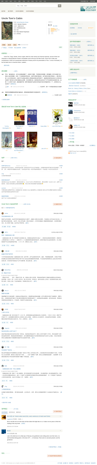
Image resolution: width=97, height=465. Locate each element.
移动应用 (93, 463)
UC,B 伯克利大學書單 (74, 83)
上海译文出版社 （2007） (76, 60)
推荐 (60, 47)
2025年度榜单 (19, 11)
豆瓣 (2, 1)
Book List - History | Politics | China (77, 88)
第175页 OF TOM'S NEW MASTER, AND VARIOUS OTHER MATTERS (28, 416)
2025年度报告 (30, 11)
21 (4, 303)
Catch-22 (31, 126)
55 (4, 245)
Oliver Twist (56, 148)
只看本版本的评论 (10, 207)
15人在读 (71, 132)
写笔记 (5, 47)
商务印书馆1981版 (58, 270)
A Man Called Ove (6, 148)
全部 (15, 71)
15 (4, 322)
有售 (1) (91, 45)
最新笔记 (18, 412)
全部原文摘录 (6, 99)
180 (5, 226)
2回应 (12, 264)
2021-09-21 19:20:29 (21, 180)
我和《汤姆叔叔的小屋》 (8, 235)
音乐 (15, 1)
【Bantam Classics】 (73, 85)
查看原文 (13, 84)
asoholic (4, 188)
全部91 (89, 41)
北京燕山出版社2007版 (56, 232)
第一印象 (7, 347)
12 (9, 226)
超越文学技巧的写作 (7, 254)
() (23, 423)
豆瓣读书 (8, 6)
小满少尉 (7, 251)
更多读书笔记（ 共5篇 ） (55, 447)
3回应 (12, 341)
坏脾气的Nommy (6, 165)
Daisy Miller (44, 126)
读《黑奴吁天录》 (7, 273)
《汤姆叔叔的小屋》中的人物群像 (11, 369)
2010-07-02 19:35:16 (15, 173)
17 (4, 341)
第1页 (9, 430)
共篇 (16, 409)
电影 (11, 1)
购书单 (3, 11)
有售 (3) (91, 50)
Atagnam (7, 328)
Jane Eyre (31, 148)
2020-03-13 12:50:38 (19, 196)
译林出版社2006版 (58, 213)
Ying (6, 386)
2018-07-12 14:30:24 (21, 165)
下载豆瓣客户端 (84, 1)
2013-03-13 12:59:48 (17, 188)
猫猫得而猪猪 (5, 196)
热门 (3, 161)
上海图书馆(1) (73, 72)
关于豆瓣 (60, 463)
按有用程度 (4, 412)
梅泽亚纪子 (77, 118)
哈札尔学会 (7, 270)
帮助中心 (82, 463)
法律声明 (76, 463)
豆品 (45, 1)
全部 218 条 (27, 204)
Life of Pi (43, 148)
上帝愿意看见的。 (7, 389)
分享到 (24, 47)
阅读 (32, 1)
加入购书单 (18, 47)
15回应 (12, 245)
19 (4, 360)
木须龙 (6, 309)
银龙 (6, 366)
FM (36, 1)
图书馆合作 (87, 463)
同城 (24, 1)
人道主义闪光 (5, 312)
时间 (40, 1)
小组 (28, 1)
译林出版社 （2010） (75, 50)
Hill (8, 433)
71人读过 (71, 135)
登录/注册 (92, 1)
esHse (6, 213)
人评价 (55, 26)
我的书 (70, 94)
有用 (61, 165)
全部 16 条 (14, 157)
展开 (27, 223)
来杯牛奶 (76, 103)
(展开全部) (6, 65)
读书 (6, 1)
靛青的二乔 (77, 125)
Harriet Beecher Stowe (22, 22)
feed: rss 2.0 (73, 153)
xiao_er (6, 290)
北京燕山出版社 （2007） (76, 55)
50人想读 (71, 138)
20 (4, 284)
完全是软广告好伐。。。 (8, 350)
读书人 (6, 232)
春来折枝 (9, 95)
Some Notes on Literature (75, 91)
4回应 (11, 284)
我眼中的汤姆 (5, 293)
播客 (19, 1)
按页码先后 (12, 412)
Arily (3, 173)
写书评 (11, 47)
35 (4, 264)
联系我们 (71, 463)
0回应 (11, 322)
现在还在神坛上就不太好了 (9, 331)
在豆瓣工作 (65, 463)
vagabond (9, 419)
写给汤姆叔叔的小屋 (7, 216)
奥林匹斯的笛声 (6, 180)
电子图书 (10, 11)
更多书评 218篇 (7, 402)
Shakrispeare (77, 110)
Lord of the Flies (56, 126)
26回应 (14, 226)
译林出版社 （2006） (75, 45)
